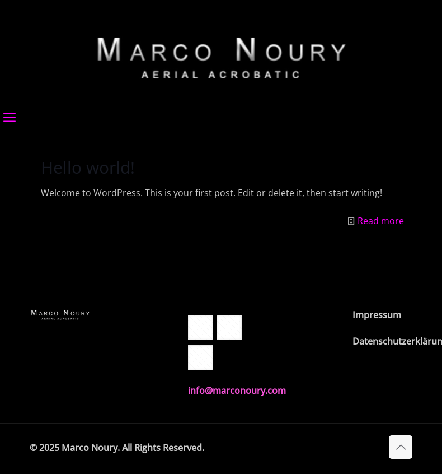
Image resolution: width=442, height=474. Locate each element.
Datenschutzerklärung (382, 341)
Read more (381, 221)
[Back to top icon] (400, 447)
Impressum (376, 315)
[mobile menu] (9, 116)
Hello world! (88, 167)
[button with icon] (200, 327)
